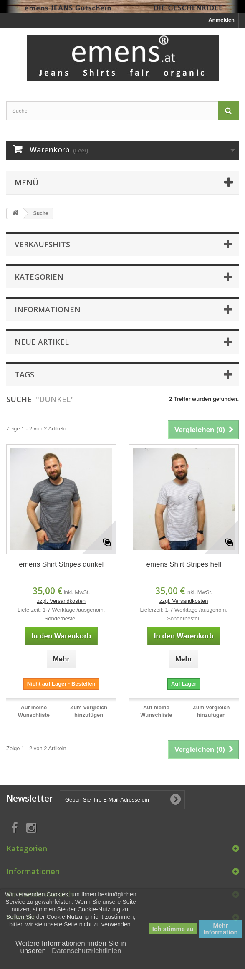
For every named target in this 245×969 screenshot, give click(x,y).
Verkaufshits (42, 244)
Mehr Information (220, 929)
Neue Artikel (42, 342)
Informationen (48, 309)
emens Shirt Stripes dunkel (61, 564)
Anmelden (221, 20)
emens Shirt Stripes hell (183, 564)
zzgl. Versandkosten (61, 601)
